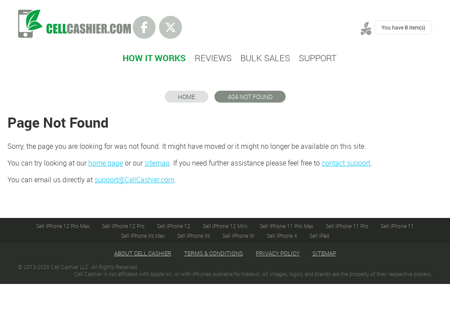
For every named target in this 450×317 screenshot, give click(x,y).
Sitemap (324, 253)
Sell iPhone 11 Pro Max (286, 225)
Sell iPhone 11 (397, 225)
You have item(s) (403, 27)
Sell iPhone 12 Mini (225, 225)
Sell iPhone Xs (193, 235)
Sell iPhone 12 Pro (123, 225)
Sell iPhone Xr (238, 235)
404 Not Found (250, 96)
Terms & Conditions (213, 253)
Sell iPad (319, 235)
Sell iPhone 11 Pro (347, 225)
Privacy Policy (278, 253)
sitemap (157, 163)
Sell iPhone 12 (173, 225)
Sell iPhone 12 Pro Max (63, 225)
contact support (346, 163)
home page (105, 163)
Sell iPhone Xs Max (143, 235)
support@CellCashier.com (134, 179)
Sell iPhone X (282, 235)
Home (186, 96)
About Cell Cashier (142, 253)
